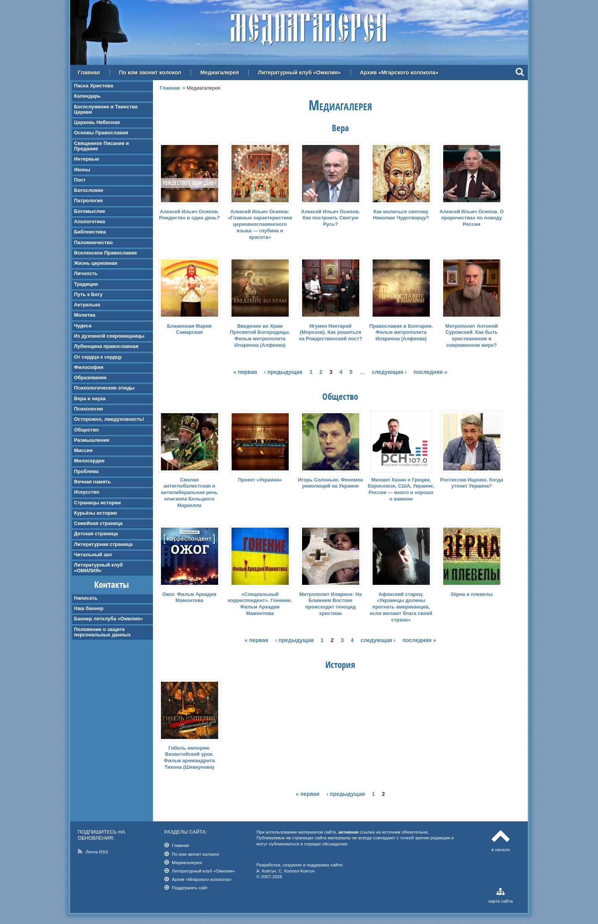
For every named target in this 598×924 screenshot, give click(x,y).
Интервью (86, 159)
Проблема (86, 471)
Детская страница (96, 533)
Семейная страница (98, 523)
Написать (85, 598)
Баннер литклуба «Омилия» (108, 618)
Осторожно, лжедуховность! (109, 419)
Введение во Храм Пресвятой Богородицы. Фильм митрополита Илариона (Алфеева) (260, 335)
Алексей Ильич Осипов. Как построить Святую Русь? (330, 218)
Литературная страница (103, 544)
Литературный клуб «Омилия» (299, 72)
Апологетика (89, 221)
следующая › (389, 372)
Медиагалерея (219, 72)
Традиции (86, 284)
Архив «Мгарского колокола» (399, 72)
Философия (88, 367)
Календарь (87, 96)
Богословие (88, 190)
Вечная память (92, 482)
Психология (88, 409)
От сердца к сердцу (98, 357)
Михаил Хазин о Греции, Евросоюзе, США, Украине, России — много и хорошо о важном (401, 489)
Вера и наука (90, 398)
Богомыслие (89, 211)
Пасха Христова (93, 86)
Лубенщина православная (106, 346)
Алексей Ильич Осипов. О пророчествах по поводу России (471, 218)
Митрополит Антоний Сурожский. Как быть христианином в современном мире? (471, 335)
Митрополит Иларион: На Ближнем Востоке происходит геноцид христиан (330, 604)
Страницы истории (97, 502)
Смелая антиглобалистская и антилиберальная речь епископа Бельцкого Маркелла (189, 493)
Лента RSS (96, 851)
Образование (90, 377)
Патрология (88, 200)
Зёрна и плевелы (471, 594)
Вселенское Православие (105, 253)
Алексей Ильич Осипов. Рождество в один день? (189, 215)
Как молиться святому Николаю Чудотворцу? (401, 215)
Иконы (82, 169)
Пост (80, 180)
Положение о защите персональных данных (102, 631)
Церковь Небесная (97, 122)
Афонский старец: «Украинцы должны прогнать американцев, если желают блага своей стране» (401, 607)
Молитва (84, 315)
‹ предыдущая (283, 372)
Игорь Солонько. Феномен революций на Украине (330, 483)
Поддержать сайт (190, 887)
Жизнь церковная (95, 263)
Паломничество (93, 242)
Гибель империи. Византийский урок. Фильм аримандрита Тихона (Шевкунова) (189, 757)
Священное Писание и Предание (101, 145)
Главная (89, 72)
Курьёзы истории (95, 513)
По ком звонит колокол (150, 72)
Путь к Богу (88, 294)
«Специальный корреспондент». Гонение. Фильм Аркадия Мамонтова (260, 604)
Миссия (83, 450)
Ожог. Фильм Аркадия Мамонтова (189, 597)
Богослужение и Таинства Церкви (106, 109)
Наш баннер (88, 608)
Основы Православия (101, 132)
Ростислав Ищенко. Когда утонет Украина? (471, 483)
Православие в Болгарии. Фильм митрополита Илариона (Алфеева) (400, 332)
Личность (86, 273)
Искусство (87, 492)
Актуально (87, 304)
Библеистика (90, 232)
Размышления (91, 440)
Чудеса (83, 325)
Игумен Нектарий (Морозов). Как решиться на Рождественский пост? (330, 332)
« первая (245, 372)
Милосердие (89, 461)
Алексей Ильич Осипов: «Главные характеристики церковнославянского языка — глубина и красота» (260, 224)
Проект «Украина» (260, 480)
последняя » (430, 372)
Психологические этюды (104, 388)
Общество (86, 430)
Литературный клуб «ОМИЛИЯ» (98, 567)
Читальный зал (93, 554)
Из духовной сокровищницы (109, 336)
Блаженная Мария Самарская (189, 329)
